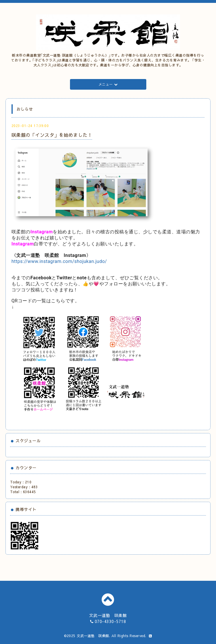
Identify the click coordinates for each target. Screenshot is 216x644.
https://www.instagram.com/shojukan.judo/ (59, 261)
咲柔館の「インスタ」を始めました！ (52, 135)
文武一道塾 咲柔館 (93, 635)
